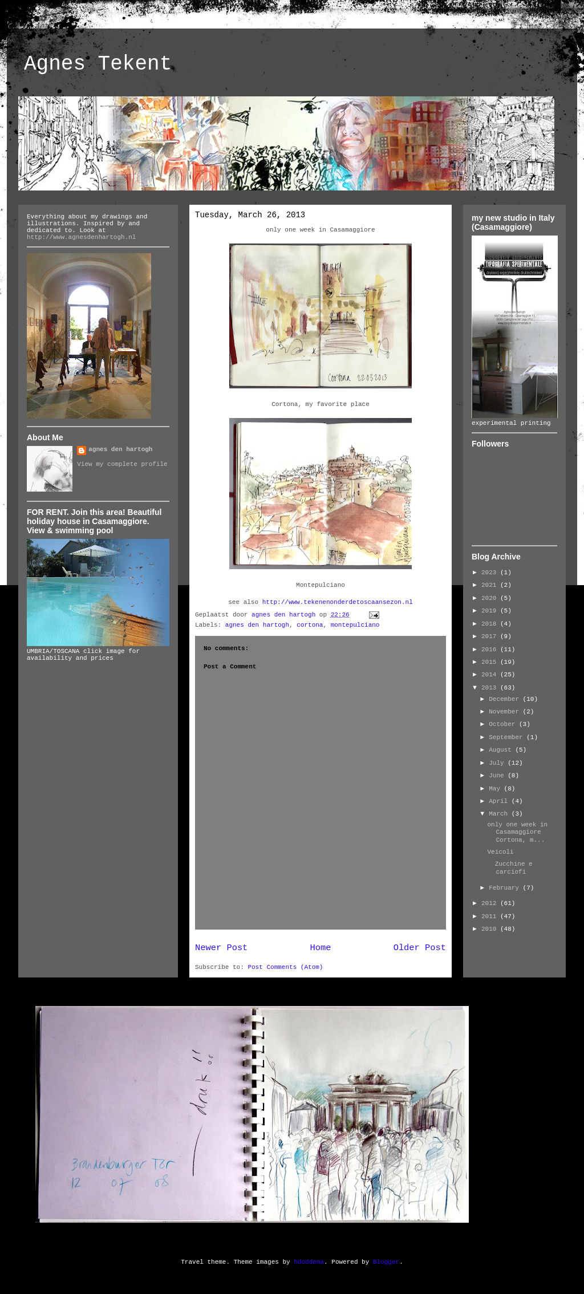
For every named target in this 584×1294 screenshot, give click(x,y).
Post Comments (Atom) (285, 967)
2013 (490, 687)
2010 (490, 929)
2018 (490, 623)
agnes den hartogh (257, 625)
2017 (490, 636)
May (496, 788)
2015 (490, 662)
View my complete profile (122, 464)
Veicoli (500, 852)
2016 (490, 649)
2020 (490, 598)
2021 (490, 585)
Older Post (420, 948)
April (500, 801)
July (498, 763)
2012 (490, 903)
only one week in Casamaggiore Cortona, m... (521, 832)
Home (320, 948)
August (502, 750)
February (505, 888)
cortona (310, 625)
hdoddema (309, 1262)
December (505, 699)
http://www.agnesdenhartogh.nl (81, 237)
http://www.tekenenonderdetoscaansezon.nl (337, 602)
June (498, 775)
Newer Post (221, 948)
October (504, 724)
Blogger (386, 1262)
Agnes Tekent (98, 64)
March (500, 813)
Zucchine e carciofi (509, 868)
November (505, 711)
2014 (490, 674)
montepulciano (355, 625)
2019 (490, 610)
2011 (490, 916)
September (507, 737)
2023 (490, 572)
